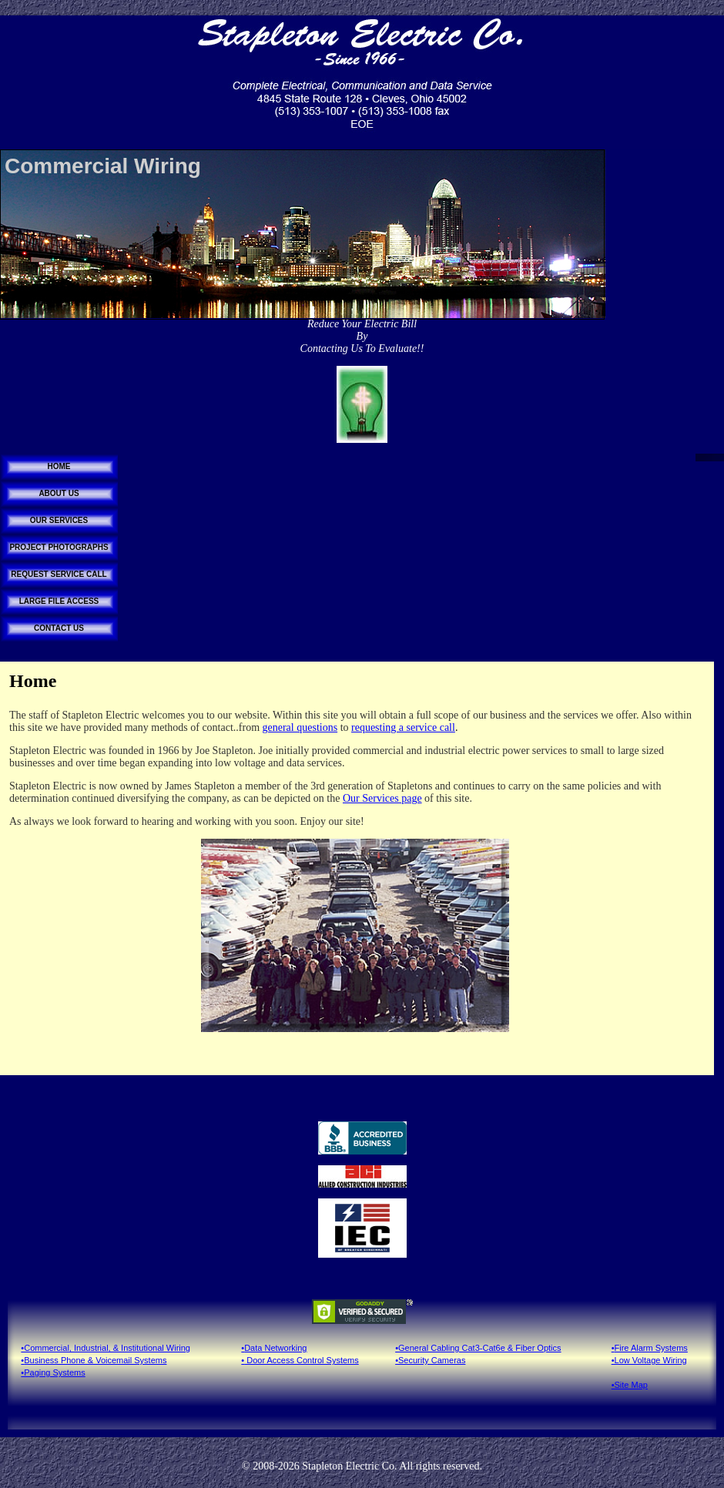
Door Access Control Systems (301, 1360)
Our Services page (382, 798)
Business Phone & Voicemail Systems (95, 1360)
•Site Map (630, 1384)
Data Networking (275, 1347)
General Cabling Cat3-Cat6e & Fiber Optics (479, 1347)
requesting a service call (403, 727)
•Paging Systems (53, 1372)
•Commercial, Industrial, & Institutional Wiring (105, 1347)
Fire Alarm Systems (651, 1347)
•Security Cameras (430, 1360)
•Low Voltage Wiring (649, 1360)
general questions (300, 727)
